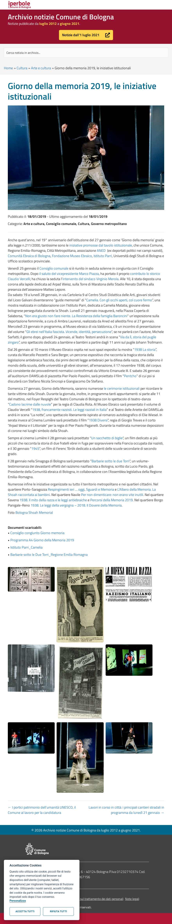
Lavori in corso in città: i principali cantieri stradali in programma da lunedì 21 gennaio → (126, 810)
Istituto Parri (103, 255)
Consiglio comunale (53, 268)
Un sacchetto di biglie (107, 438)
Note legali (132, 898)
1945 (35, 448)
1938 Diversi (98, 420)
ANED (101, 250)
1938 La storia (144, 349)
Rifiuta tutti (58, 911)
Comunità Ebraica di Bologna (29, 255)
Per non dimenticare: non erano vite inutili (112, 494)
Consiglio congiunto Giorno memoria (37, 532)
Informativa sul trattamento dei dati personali (93, 898)
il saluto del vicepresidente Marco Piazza (69, 273)
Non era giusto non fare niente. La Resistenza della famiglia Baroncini (76, 315)
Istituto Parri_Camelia (26, 547)
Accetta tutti (24, 911)
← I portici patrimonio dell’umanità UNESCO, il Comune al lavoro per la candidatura (42, 810)
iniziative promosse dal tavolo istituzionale (100, 245)
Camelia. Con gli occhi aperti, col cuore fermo (119, 300)
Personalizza (18, 900)
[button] (86, 35)
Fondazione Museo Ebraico (72, 255)
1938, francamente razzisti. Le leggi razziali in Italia (69, 409)
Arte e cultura (41, 68)
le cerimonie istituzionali (122, 388)
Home (8, 68)
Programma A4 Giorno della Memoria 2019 (42, 540)
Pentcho (130, 376)
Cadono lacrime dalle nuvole (30, 404)
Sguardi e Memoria (100, 489)
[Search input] (86, 53)
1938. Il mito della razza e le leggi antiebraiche (53, 500)
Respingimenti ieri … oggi (66, 489)
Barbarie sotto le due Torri (110, 461)
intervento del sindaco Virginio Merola (90, 279)
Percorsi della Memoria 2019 (111, 500)
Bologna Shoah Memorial (34, 512)
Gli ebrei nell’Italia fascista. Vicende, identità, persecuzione (68, 331)
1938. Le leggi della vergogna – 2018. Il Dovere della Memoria (76, 505)
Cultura (22, 68)
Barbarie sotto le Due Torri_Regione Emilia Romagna (49, 554)
